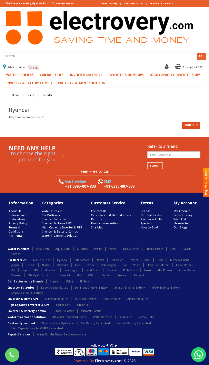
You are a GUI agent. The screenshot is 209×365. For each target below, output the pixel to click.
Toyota (133, 260)
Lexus (49, 275)
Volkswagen (108, 265)
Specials (146, 223)
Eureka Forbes (154, 248)
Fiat (124, 265)
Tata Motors (81, 260)
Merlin (113, 248)
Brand (30, 95)
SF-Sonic (84, 281)
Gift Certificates (151, 215)
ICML (91, 275)
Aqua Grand (62, 248)
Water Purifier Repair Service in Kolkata (61, 334)
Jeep (24, 270)
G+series (82, 248)
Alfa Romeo (164, 270)
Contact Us (98, 211)
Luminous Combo (63, 311)
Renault (30, 265)
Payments (15, 235)
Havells (186, 248)
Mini (79, 275)
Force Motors (184, 265)
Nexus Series (131, 248)
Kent (173, 248)
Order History (182, 215)
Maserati (64, 275)
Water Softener (102, 317)
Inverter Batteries (86, 75)
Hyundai (46, 95)
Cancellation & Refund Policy (111, 215)
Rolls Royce (130, 270)
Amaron (55, 281)
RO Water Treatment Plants (69, 317)
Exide (69, 281)
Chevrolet (117, 260)
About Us (15, 211)
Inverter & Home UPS (126, 75)
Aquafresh (42, 248)
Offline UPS (63, 305)
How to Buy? (149, 227)
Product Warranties (104, 223)
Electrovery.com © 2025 (115, 361)
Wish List (179, 219)
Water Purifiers (20, 75)
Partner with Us (151, 219)
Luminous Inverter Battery (91, 287)
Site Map (97, 227)
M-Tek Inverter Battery (165, 287)
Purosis (15, 254)
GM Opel (33, 275)
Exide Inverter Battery (54, 287)
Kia (13, 270)
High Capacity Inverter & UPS (175, 75)
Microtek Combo (91, 311)
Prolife (98, 248)
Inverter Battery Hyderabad (133, 323)
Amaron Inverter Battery (129, 287)
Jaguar (15, 265)
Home (15, 95)
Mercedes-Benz (179, 260)
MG (35, 270)
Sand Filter (125, 317)
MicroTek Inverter (85, 298)
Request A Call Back (206, 182)
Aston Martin (186, 270)
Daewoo (16, 275)
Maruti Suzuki (41, 260)
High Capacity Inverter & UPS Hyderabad (37, 328)
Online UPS (84, 305)
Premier (122, 275)
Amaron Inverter (137, 298)
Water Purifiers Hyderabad (57, 323)
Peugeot (138, 275)
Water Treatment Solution (81, 83)
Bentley (106, 275)
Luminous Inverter (56, 298)
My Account (181, 211)
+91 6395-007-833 (63, 3)
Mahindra (62, 265)
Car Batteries (51, 75)
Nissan (46, 265)
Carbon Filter (146, 317)
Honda (100, 260)
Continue (191, 125)
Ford (78, 265)
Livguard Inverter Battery (27, 292)
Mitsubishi (50, 270)
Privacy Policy (18, 223)
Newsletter (181, 223)
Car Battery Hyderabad (95, 323)
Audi (147, 260)
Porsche (112, 270)
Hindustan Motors (158, 265)
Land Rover (93, 270)
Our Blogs (180, 227)
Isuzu (147, 270)
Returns (96, 219)
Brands (145, 211)
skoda (90, 265)
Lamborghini (71, 270)
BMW (160, 260)
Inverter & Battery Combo (29, 83)
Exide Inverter (112, 298)
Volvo (136, 265)
